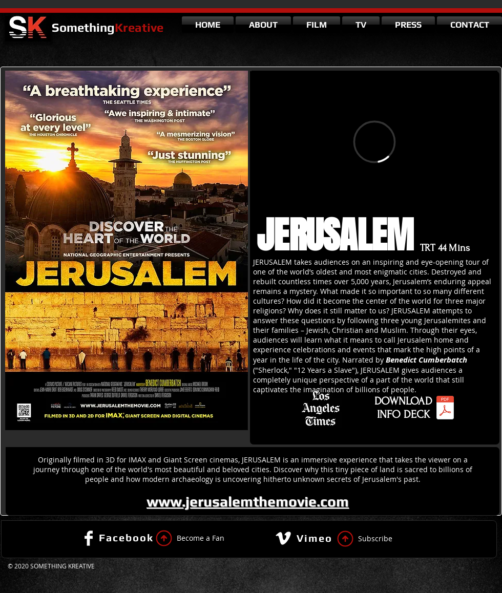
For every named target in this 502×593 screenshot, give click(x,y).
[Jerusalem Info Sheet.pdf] (445, 409)
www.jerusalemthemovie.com (248, 501)
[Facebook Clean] (88, 538)
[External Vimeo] (374, 142)
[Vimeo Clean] (283, 538)
